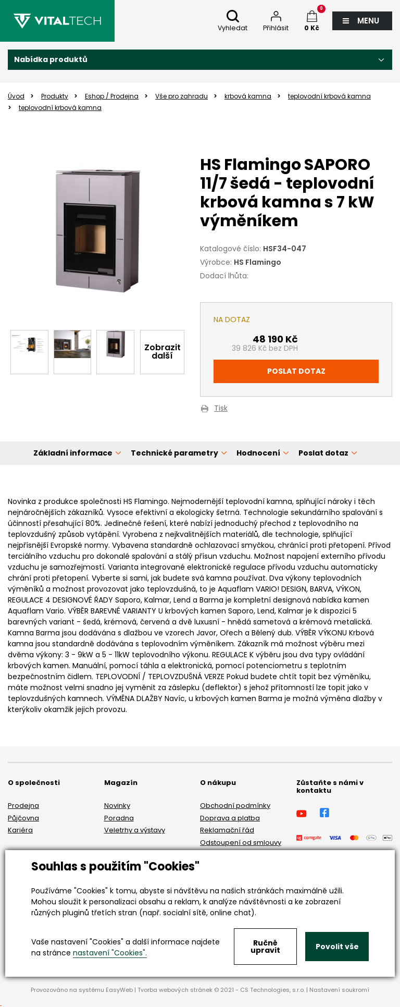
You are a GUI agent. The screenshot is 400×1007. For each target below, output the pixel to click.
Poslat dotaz (296, 371)
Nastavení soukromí (339, 990)
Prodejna (23, 805)
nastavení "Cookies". (110, 953)
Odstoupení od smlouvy (240, 843)
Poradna (119, 818)
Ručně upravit (265, 946)
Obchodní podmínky (235, 805)
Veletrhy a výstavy (134, 830)
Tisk (221, 408)
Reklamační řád (227, 830)
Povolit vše (337, 946)
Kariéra (20, 830)
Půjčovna (23, 818)
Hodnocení (258, 453)
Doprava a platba (230, 818)
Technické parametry (174, 453)
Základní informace (73, 453)
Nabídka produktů (51, 59)
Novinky (117, 805)
